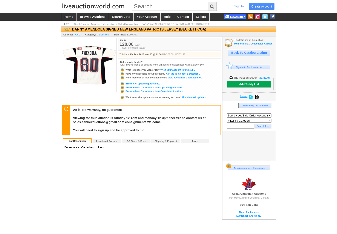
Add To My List (249, 84)
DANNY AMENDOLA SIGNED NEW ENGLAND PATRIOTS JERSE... (177, 24)
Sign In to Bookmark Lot (245, 67)
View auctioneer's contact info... (161, 77)
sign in (239, 6)
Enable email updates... (164, 97)
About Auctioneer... (249, 212)
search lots (121, 16)
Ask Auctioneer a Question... (246, 167)
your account (147, 16)
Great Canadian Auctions (86, 24)
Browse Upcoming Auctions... (140, 83)
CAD (77, 34)
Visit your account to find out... (157, 70)
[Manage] (263, 77)
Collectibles (103, 34)
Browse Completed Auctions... (152, 91)
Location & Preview (106, 141)
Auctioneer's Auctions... (249, 216)
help (167, 16)
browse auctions (93, 16)
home (68, 16)
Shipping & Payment (166, 141)
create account (261, 6)
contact (183, 16)
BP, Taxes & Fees (136, 141)
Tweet (244, 96)
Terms (195, 141)
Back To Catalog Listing (249, 52)
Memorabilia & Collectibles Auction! (120, 24)
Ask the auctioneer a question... (160, 73)
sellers (201, 16)
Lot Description (77, 141)
